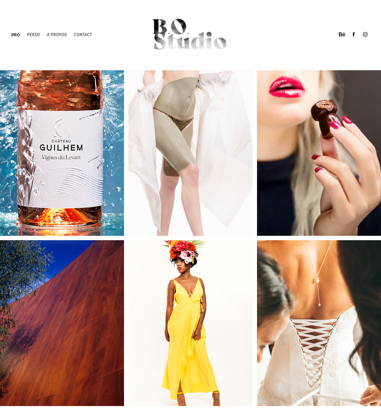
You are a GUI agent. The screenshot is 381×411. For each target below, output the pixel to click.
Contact (83, 34)
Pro (15, 34)
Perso (33, 34)
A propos (57, 34)
